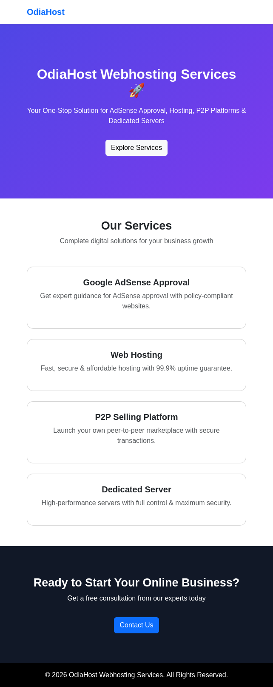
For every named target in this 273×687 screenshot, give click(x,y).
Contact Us (136, 625)
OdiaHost (46, 12)
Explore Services (136, 147)
